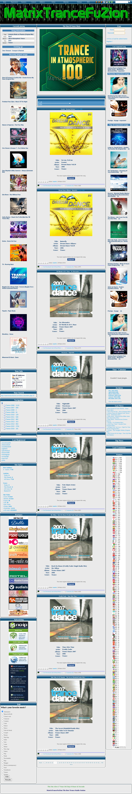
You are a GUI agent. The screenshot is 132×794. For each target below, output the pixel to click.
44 (98, 762)
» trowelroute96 (6, 443)
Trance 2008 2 (11, 410)
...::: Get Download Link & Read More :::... (51, 185)
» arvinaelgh (5, 456)
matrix (7, 469)
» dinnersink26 (5, 445)
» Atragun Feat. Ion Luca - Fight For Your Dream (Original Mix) (118, 427)
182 (102, 762)
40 (90, 762)
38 (86, 762)
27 (65, 762)
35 (81, 762)
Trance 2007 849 (12, 408)
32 (75, 762)
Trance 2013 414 (12, 422)
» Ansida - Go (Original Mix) (114, 422)
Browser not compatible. (18, 198)
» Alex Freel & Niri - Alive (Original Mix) (118, 411)
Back (40, 762)
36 (83, 762)
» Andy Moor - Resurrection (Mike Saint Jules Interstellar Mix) (118, 417)
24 (59, 762)
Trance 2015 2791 (12, 426)
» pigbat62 (4, 449)
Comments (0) (70, 185)
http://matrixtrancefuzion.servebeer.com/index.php (16, 395)
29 (69, 762)
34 (79, 762)
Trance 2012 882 (12, 419)
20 (48, 762)
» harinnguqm (5, 454)
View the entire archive (115, 401)
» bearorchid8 (5, 452)
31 (73, 762)
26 (63, 762)
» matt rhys (4, 458)
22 (52, 762)
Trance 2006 (79, 109)
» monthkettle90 (6, 447)
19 (46, 762)
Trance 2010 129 (12, 415)
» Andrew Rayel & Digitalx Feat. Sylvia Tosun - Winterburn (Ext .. (117, 413)
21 (50, 762)
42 (94, 762)
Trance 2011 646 (12, 417)
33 (77, 762)
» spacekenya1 (5, 451)
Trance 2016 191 (12, 429)
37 (84, 762)
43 (96, 762)
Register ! (109, 41)
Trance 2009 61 (11, 412)
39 (88, 762)
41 (92, 762)
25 (61, 762)
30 (71, 762)
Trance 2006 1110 (12, 405)
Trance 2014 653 (12, 424)
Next (71, 764)
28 (67, 762)
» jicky (3, 460)
